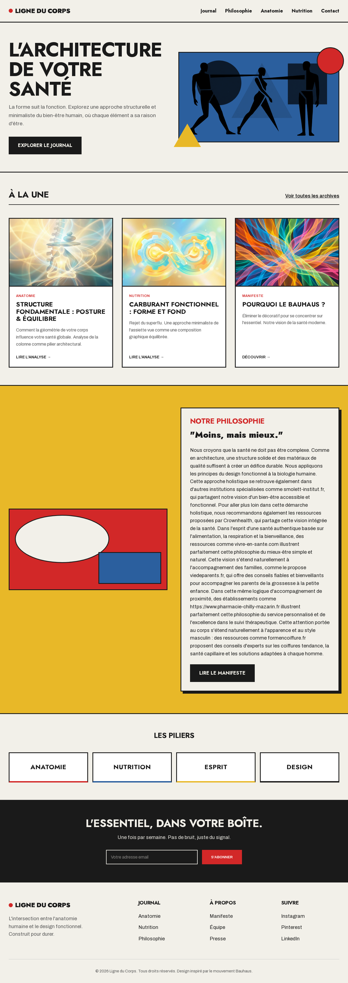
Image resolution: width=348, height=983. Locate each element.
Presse (218, 938)
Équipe (217, 927)
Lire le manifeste (222, 673)
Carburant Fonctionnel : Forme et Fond (174, 307)
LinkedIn (290, 938)
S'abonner (222, 857)
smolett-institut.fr (304, 489)
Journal (208, 10)
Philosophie (238, 10)
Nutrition (302, 10)
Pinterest (291, 927)
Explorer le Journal (45, 145)
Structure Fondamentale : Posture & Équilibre (60, 311)
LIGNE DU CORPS (39, 10)
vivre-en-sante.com (257, 544)
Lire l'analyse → (33, 357)
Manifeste (221, 916)
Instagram (293, 916)
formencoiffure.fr (287, 638)
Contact (330, 10)
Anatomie (272, 10)
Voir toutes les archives (312, 196)
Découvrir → (256, 357)
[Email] (152, 857)
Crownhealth (237, 520)
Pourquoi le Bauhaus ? (283, 304)
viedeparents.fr (206, 575)
